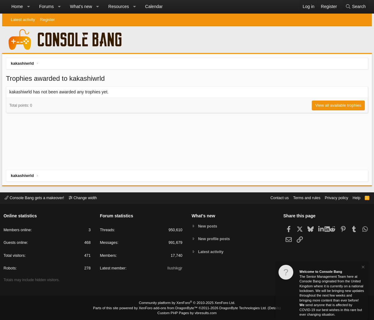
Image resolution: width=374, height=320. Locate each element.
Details (270, 308)
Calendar (154, 6)
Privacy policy (333, 197)
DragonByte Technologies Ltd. (240, 308)
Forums (46, 6)
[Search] (355, 7)
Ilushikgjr (174, 269)
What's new (81, 6)
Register (47, 19)
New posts (208, 226)
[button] (28, 7)
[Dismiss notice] (362, 268)
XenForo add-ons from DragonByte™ (169, 308)
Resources (118, 6)
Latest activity (23, 19)
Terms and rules (302, 197)
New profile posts (215, 239)
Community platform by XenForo (187, 303)
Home (17, 6)
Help (354, 197)
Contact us (274, 197)
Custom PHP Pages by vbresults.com (187, 313)
